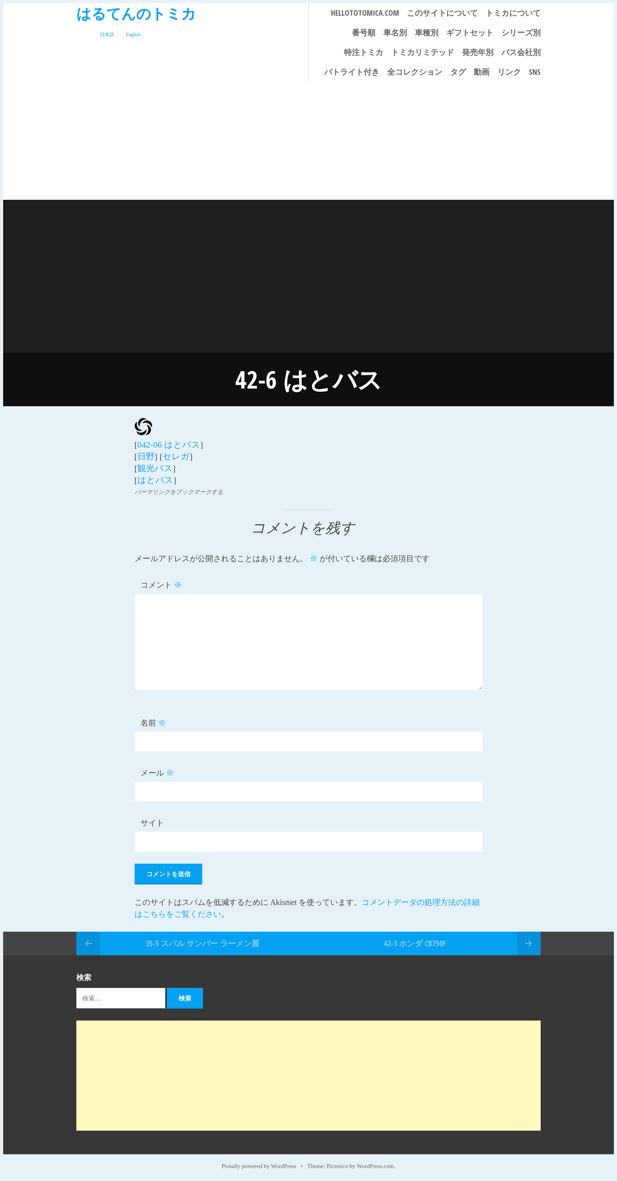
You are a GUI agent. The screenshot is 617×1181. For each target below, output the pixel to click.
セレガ (176, 456)
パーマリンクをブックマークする (179, 492)
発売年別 (477, 52)
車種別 (426, 32)
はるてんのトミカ (136, 13)
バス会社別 (521, 52)
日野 (146, 456)
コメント (161, 584)
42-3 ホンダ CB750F (415, 943)
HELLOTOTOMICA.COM (365, 12)
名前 (153, 723)
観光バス (155, 468)
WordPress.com (375, 1166)
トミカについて (513, 12)
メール (157, 772)
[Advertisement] (308, 141)
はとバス (155, 480)
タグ (458, 71)
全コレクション (414, 71)
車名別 (395, 32)
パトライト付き (351, 71)
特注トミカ (363, 52)
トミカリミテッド (422, 52)
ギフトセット (469, 32)
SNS (535, 71)
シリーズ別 (521, 32)
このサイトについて (442, 12)
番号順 (363, 32)
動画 (482, 71)
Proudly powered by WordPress (259, 1166)
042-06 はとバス (168, 445)
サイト (152, 822)
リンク (509, 71)
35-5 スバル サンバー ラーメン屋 (202, 943)
